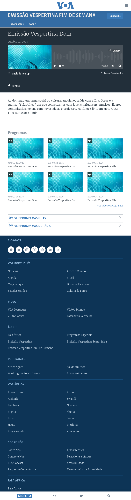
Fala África (14, 335)
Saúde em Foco (76, 367)
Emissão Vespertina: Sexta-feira (87, 341)
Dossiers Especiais (78, 284)
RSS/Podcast (15, 463)
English (12, 411)
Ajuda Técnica (75, 450)
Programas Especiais (79, 335)
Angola (12, 277)
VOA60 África (16, 316)
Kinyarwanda (16, 431)
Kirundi (71, 392)
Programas (17, 24)
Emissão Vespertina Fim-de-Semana (30, 347)
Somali (71, 418)
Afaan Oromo (16, 392)
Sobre (32, 24)
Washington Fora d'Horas (24, 373)
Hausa (11, 424)
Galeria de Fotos (77, 290)
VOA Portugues (17, 309)
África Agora (15, 367)
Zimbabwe (73, 431)
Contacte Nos (16, 456)
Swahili (71, 398)
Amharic (13, 398)
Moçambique (16, 284)
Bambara (13, 405)
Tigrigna (72, 424)
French (12, 418)
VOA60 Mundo (76, 309)
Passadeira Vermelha (79, 316)
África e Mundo (76, 271)
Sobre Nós (14, 450)
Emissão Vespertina (20, 341)
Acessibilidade (75, 463)
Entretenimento (77, 373)
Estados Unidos (17, 290)
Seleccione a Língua (79, 456)
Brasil (70, 277)
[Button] (14, 86)
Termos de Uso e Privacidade (84, 469)
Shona (71, 411)
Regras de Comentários (22, 469)
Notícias (13, 271)
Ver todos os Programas (110, 205)
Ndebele (72, 405)
